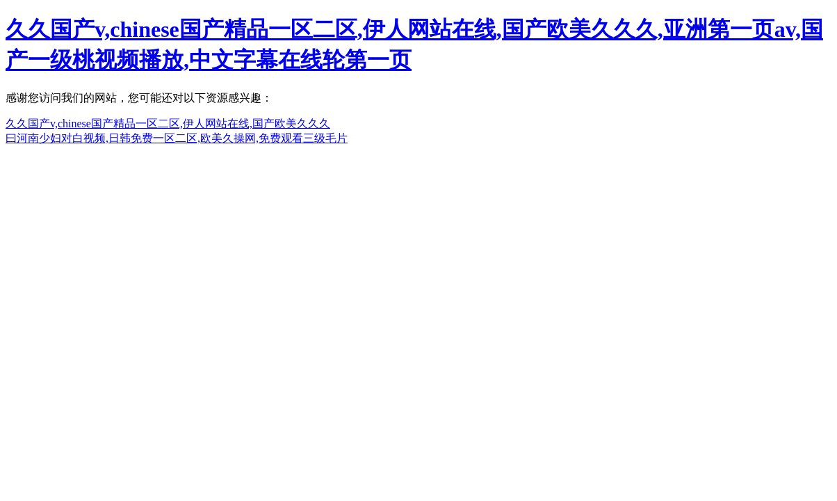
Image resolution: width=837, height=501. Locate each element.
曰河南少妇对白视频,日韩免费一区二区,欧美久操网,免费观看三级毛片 (177, 138)
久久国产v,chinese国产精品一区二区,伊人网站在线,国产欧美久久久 (168, 123)
